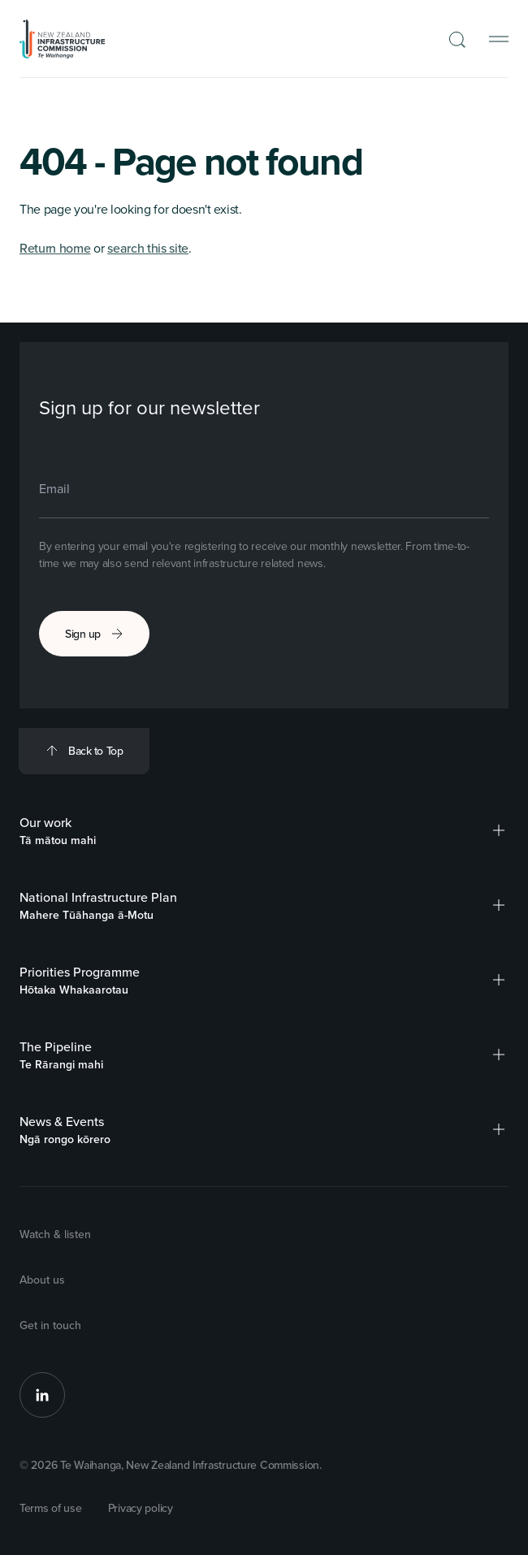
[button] (499, 830)
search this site (147, 248)
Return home (54, 248)
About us (42, 1279)
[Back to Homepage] (62, 39)
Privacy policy (140, 1508)
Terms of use (50, 1508)
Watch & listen (55, 1234)
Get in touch (50, 1325)
